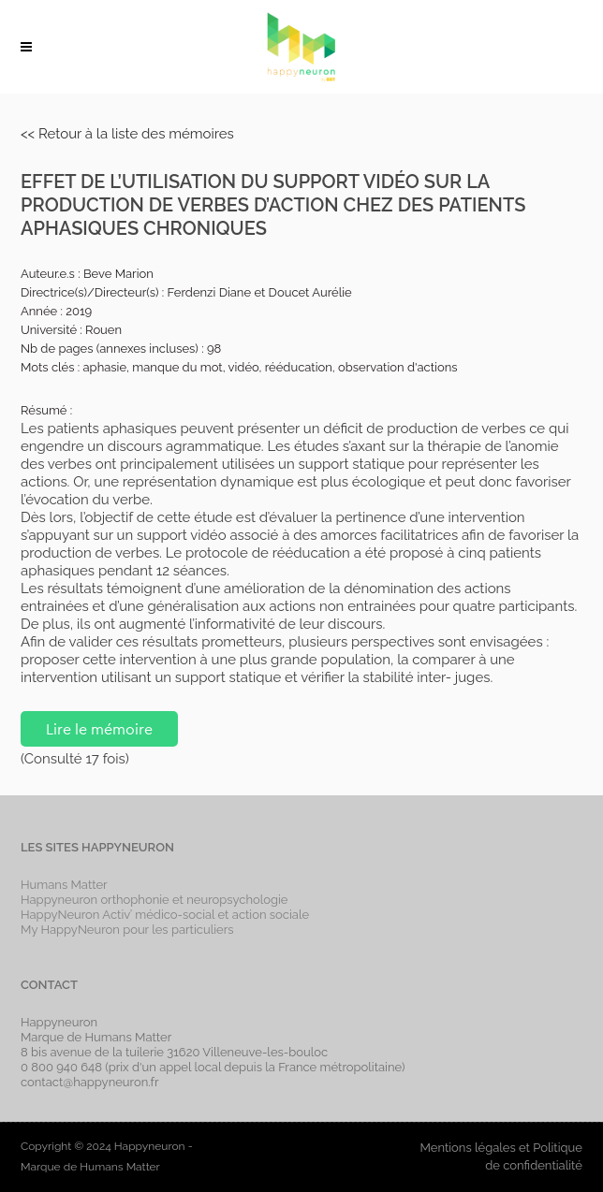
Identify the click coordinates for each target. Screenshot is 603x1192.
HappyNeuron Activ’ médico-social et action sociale (165, 915)
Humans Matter (64, 885)
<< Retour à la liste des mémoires (127, 133)
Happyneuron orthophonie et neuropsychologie (154, 900)
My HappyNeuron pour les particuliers (127, 930)
